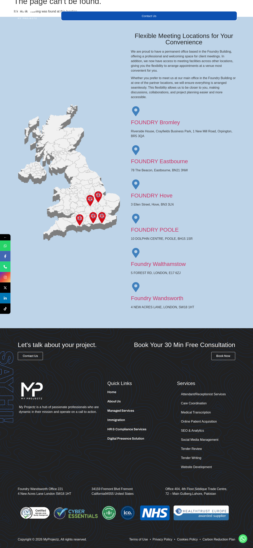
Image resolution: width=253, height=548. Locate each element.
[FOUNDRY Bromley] (136, 111)
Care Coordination (194, 403)
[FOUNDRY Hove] (136, 184)
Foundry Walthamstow (158, 264)
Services (112, 6)
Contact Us (149, 16)
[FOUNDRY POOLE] (136, 219)
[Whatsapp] (243, 538)
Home (69, 6)
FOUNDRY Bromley (155, 122)
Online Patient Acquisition (199, 421)
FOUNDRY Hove (152, 195)
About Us (88, 6)
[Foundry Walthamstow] (136, 253)
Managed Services (142, 6)
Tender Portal (223, 6)
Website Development (196, 467)
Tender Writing (191, 458)
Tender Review (191, 448)
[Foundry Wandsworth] (136, 287)
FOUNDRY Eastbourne (159, 161)
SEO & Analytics (192, 430)
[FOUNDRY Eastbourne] (136, 150)
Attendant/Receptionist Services (203, 394)
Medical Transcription (196, 412)
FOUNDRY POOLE (155, 230)
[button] (112, 6)
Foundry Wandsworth (157, 298)
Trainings (171, 6)
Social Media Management (199, 439)
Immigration (197, 6)
